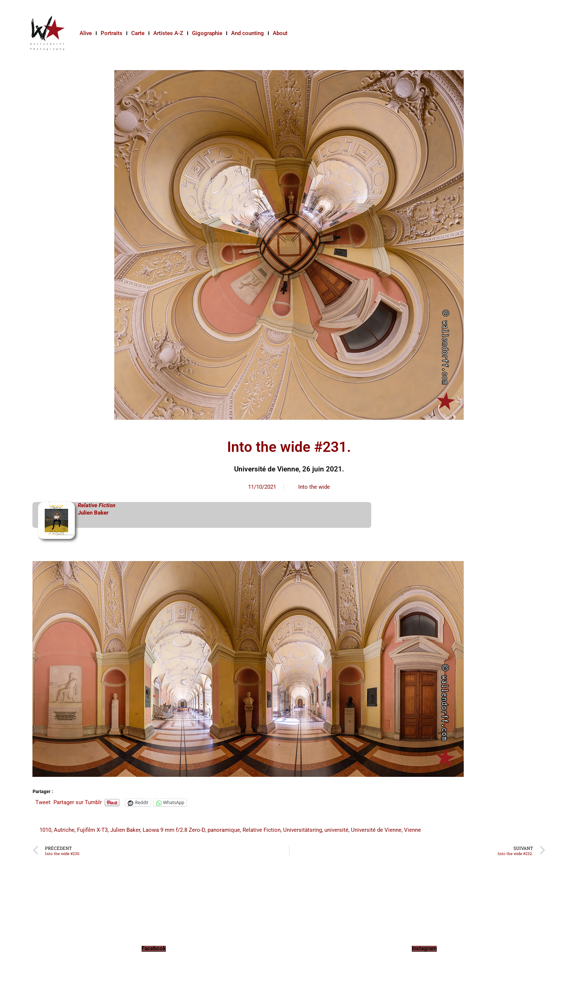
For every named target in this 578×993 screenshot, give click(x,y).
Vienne (412, 830)
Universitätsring (302, 830)
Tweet (43, 802)
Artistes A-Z (168, 33)
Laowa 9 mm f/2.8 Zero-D (174, 830)
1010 (45, 830)
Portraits (111, 33)
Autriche (64, 830)
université (336, 830)
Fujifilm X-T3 (92, 830)
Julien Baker (93, 512)
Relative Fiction (262, 830)
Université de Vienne (376, 830)
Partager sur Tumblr (77, 802)
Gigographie (207, 33)
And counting (247, 33)
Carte (137, 33)
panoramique (224, 830)
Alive (86, 33)
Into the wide (314, 487)
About (280, 33)
